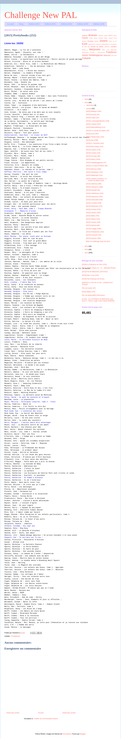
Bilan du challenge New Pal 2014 (98, 241)
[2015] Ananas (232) (93, 209)
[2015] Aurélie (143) (93, 153)
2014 (86, 246)
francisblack (67, 734)
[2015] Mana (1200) (93, 159)
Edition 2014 (66, 24)
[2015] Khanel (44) (92, 114)
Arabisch (100, 35)
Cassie (85, 38)
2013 (86, 249)
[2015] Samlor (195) (93, 213)
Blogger (83, 734)
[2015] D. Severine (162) (95, 143)
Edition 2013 (50, 24)
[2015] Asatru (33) (92, 118)
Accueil (10, 24)
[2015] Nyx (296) (92, 140)
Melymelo (94, 49)
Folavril (111, 38)
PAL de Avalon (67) (89, 288)
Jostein (103, 40)
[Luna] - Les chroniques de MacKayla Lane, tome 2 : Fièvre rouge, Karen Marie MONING (98, 300)
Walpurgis (107, 55)
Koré (84, 43)
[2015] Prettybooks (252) (95, 232)
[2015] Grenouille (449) (94, 200)
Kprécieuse (91, 44)
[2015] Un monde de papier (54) (97, 130)
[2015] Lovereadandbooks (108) (97, 121)
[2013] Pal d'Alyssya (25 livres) (93, 279)
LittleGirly (107, 46)
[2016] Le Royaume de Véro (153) (94, 264)
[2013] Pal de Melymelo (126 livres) (95, 272)
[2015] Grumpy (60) (93, 156)
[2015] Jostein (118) (93, 150)
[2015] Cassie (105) (93, 222)
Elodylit (101, 38)
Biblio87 (110, 35)
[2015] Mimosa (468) (93, 169)
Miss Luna (105, 50)
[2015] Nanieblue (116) (94, 172)
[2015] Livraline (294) (93, 203)
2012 (86, 253)
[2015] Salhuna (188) (93, 184)
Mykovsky (114, 50)
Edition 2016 (99, 24)
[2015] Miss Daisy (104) (94, 146)
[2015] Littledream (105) (94, 193)
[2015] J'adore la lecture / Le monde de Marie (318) (96, 180)
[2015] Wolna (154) (93, 219)
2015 (86, 102)
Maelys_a (84, 50)
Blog (21, 24)
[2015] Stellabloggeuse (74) (96, 162)
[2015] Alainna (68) (93, 225)
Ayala (105, 35)
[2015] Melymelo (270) (94, 206)
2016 (86, 99)
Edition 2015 (82, 24)
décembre (90, 105)
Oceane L (93, 52)
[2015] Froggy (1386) (93, 229)
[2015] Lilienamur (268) (94, 187)
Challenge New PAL (40, 15)
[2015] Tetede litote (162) (95, 137)
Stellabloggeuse (96, 55)
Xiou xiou (114, 55)
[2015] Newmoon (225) (94, 196)
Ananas (92, 35)
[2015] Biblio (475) (92, 216)
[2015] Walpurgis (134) (94, 175)
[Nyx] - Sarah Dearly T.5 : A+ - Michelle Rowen (99, 268)
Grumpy (90, 41)
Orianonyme (101, 52)
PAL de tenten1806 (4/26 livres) (93, 295)
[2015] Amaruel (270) (93, 235)
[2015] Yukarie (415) (93, 124)
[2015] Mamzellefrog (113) (95, 127)
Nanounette (85, 52)
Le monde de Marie (95, 47)
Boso (115, 35)
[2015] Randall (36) (93, 190)
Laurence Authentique (102, 44)
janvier (89, 108)
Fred (115, 38)
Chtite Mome (93, 38)
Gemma (84, 41)
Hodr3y (96, 41)
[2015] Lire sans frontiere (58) (97, 166)
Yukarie (86, 58)
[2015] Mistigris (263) (93, 111)
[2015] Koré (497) (92, 134)
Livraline (114, 47)
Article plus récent (12, 713)
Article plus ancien (69, 713)
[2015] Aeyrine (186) (93, 238)
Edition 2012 (34, 24)
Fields (106, 38)
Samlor (85, 55)
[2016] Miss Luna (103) (90, 275)
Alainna (84, 35)
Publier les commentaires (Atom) (46, 719)
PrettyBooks (15, 636)
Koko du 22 (113, 41)
